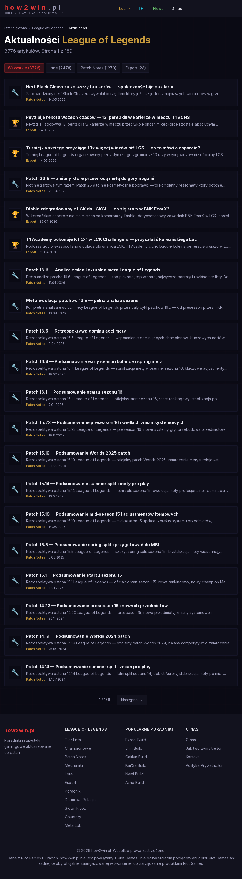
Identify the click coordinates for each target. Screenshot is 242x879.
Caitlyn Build (136, 756)
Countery (73, 816)
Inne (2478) (61, 68)
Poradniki (73, 791)
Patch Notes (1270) (98, 68)
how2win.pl (19, 730)
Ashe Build (134, 782)
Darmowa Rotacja (80, 799)
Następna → (132, 699)
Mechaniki (74, 765)
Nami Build (134, 774)
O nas (176, 8)
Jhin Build (133, 748)
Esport (70, 782)
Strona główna (15, 28)
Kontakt (192, 756)
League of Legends (48, 28)
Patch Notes (75, 756)
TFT (142, 8)
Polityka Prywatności (204, 765)
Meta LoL (73, 825)
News (158, 8)
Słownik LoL (75, 808)
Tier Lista (73, 739)
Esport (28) (135, 68)
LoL (125, 8)
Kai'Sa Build (135, 765)
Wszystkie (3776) (24, 68)
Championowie (78, 748)
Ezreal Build (135, 739)
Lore (69, 774)
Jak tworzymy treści (203, 748)
